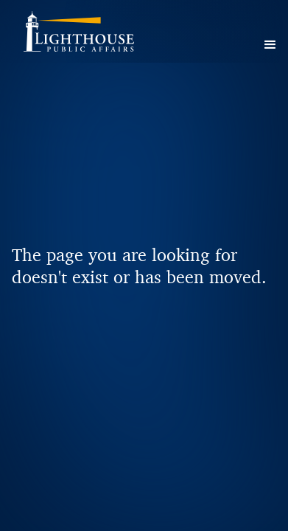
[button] (270, 45)
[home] (97, 37)
